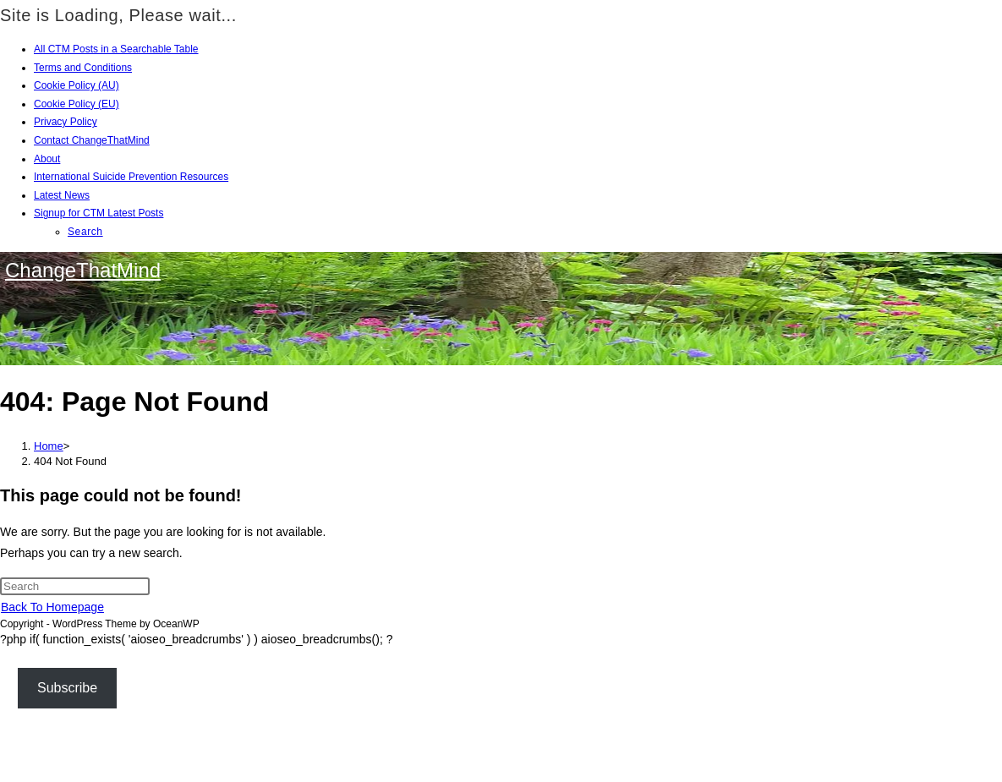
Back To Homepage (52, 607)
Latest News (62, 195)
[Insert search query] (75, 586)
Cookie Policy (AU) (76, 85)
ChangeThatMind (83, 270)
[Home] (48, 446)
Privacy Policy (65, 122)
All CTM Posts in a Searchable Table (116, 49)
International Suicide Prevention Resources (131, 177)
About (47, 159)
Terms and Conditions (83, 68)
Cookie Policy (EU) (76, 104)
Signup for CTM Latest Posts (98, 213)
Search (85, 232)
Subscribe (67, 688)
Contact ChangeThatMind (92, 140)
